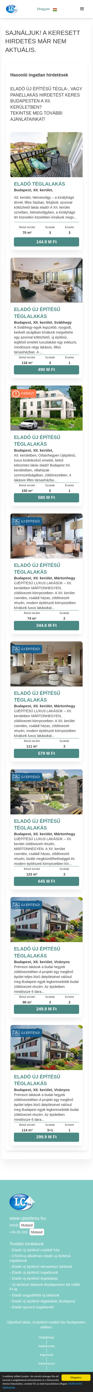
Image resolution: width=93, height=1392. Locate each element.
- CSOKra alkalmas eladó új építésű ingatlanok (40, 1258)
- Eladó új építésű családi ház (34, 1250)
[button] (47, 9)
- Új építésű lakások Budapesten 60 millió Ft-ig (44, 1286)
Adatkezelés (46, 1346)
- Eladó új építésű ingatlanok (33, 1272)
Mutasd (26, 1225)
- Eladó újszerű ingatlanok (31, 1307)
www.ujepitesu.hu (27, 1218)
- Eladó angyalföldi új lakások (34, 1295)
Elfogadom (75, 1377)
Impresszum (46, 1363)
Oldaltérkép (47, 1337)
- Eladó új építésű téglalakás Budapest (42, 1301)
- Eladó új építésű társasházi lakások (40, 1266)
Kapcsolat (46, 1355)
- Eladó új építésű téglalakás (33, 1278)
